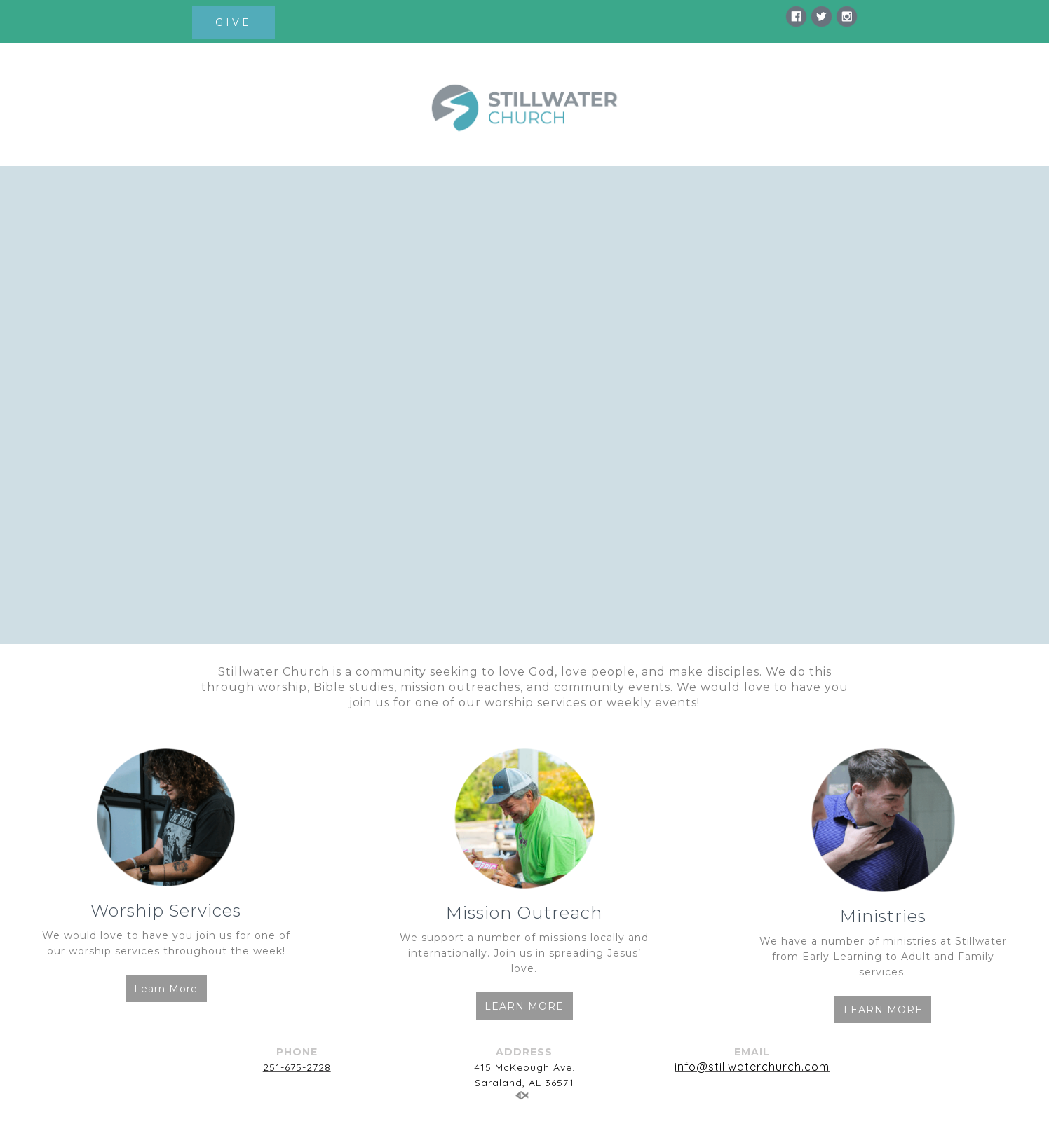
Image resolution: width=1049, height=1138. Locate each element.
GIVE (233, 22)
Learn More (166, 988)
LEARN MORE (524, 1006)
